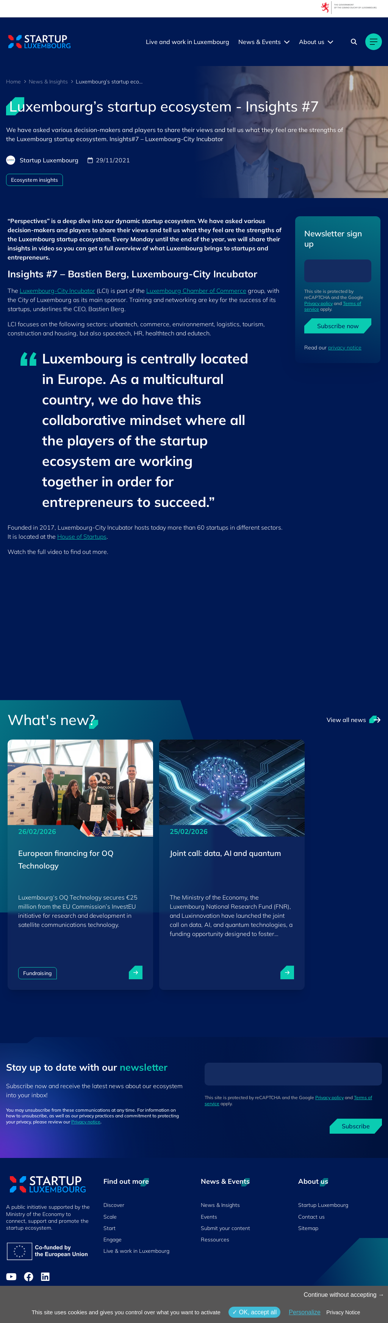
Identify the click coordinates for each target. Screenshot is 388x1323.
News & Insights (48, 81)
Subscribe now (338, 326)
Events (209, 1216)
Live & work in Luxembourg (136, 1250)
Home (13, 81)
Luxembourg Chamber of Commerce (196, 290)
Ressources (215, 1239)
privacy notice (344, 347)
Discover (113, 1205)
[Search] (354, 41)
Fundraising (37, 973)
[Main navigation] (373, 41)
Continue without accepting (344, 1295)
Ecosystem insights (34, 179)
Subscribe (356, 1126)
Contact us (311, 1216)
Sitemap (308, 1228)
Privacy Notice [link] (343, 1312)
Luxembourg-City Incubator (57, 290)
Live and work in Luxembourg (187, 42)
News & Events (259, 42)
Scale (110, 1216)
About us (311, 42)
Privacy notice (85, 1122)
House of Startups (81, 536)
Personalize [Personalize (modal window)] (305, 1312)
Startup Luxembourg (323, 1205)
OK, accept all (254, 1312)
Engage (112, 1239)
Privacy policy (318, 303)
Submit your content (225, 1228)
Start (109, 1228)
